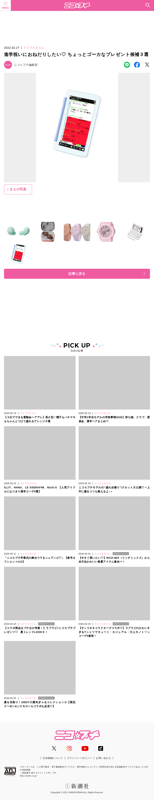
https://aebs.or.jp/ (28, 776)
